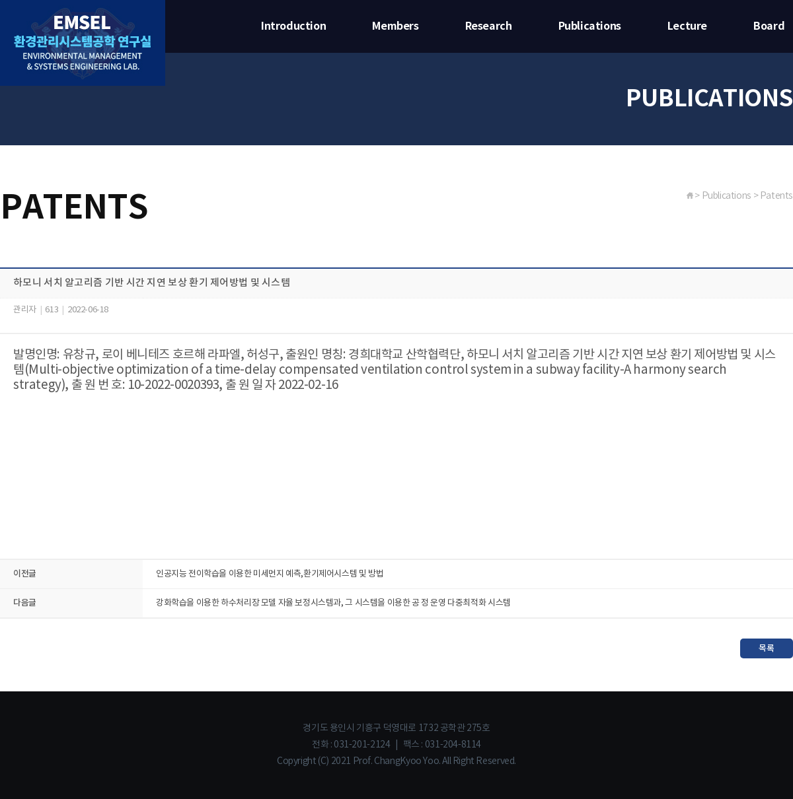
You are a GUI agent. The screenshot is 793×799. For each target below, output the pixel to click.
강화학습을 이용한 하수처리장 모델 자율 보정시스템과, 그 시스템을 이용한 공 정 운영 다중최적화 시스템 (333, 603)
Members (395, 26)
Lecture (687, 26)
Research (488, 26)
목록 (766, 648)
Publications (589, 26)
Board (768, 26)
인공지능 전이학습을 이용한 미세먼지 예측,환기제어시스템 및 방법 (269, 574)
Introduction (293, 26)
